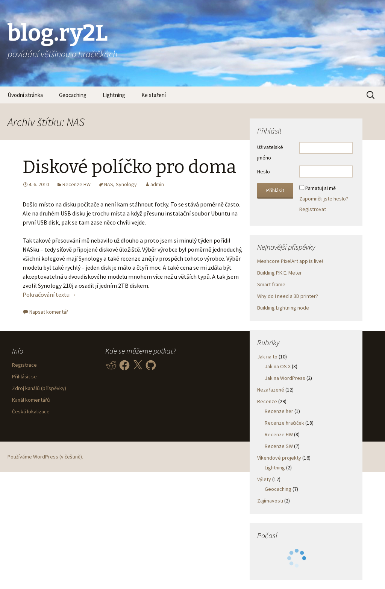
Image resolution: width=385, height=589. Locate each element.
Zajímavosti (270, 500)
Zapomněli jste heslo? (323, 198)
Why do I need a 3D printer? (287, 296)
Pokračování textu (50, 294)
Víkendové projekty (279, 457)
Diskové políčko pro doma (129, 167)
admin (157, 184)
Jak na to (267, 356)
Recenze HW (76, 184)
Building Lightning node (283, 307)
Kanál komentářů (31, 399)
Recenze (267, 401)
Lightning (114, 95)
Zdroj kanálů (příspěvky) (39, 388)
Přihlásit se (24, 376)
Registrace (24, 364)
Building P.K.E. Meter (279, 272)
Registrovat (312, 209)
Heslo (263, 171)
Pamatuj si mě (320, 188)
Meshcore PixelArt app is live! (290, 261)
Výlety (264, 479)
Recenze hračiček (284, 422)
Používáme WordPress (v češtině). (45, 456)
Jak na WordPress (285, 378)
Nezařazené (270, 389)
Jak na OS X (278, 366)
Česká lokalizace (31, 411)
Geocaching (72, 95)
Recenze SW (279, 446)
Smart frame (271, 284)
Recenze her (279, 411)
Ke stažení (153, 95)
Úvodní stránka (25, 95)
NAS (108, 184)
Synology (126, 184)
